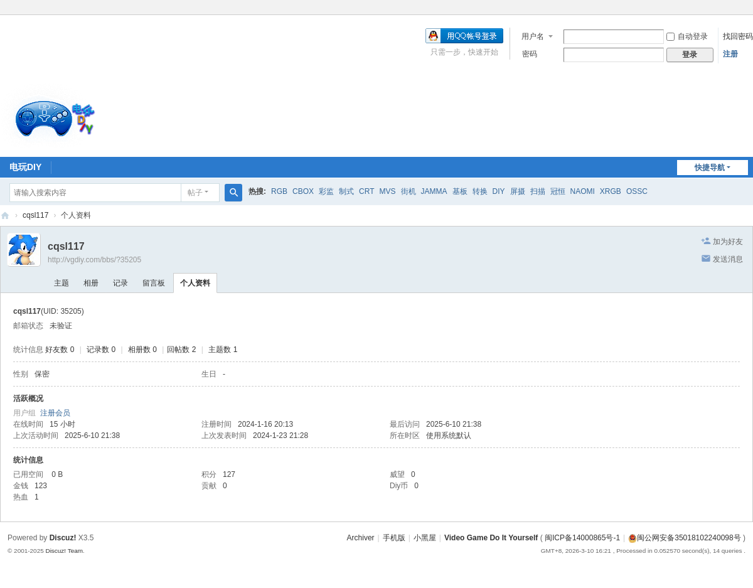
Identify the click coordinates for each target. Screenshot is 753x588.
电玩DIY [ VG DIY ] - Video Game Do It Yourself (5, 215)
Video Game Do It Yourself (491, 537)
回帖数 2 (181, 349)
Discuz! (63, 537)
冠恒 (557, 191)
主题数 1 (222, 349)
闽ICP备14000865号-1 (582, 537)
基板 (459, 191)
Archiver (361, 537)
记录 (120, 283)
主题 (61, 283)
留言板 (153, 283)
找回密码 (738, 36)
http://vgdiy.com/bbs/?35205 (94, 259)
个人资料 (195, 283)
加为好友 (728, 241)
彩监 (326, 191)
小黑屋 (425, 537)
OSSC (637, 191)
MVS (387, 191)
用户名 (532, 36)
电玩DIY (25, 167)
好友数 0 (59, 349)
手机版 (394, 537)
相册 (91, 283)
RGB (279, 191)
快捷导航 (710, 167)
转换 (480, 191)
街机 (408, 191)
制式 (346, 191)
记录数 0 (101, 349)
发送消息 (728, 259)
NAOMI (582, 191)
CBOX (303, 191)
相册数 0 (142, 349)
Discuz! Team (64, 550)
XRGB (610, 191)
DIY (499, 191)
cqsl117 (35, 215)
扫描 (537, 191)
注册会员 (55, 413)
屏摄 (517, 191)
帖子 (195, 192)
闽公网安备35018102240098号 (684, 537)
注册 (730, 54)
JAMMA (434, 191)
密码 (529, 54)
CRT (366, 191)
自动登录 (687, 36)
